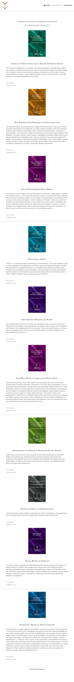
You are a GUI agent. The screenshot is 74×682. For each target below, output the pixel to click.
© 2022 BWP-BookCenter (37, 678)
